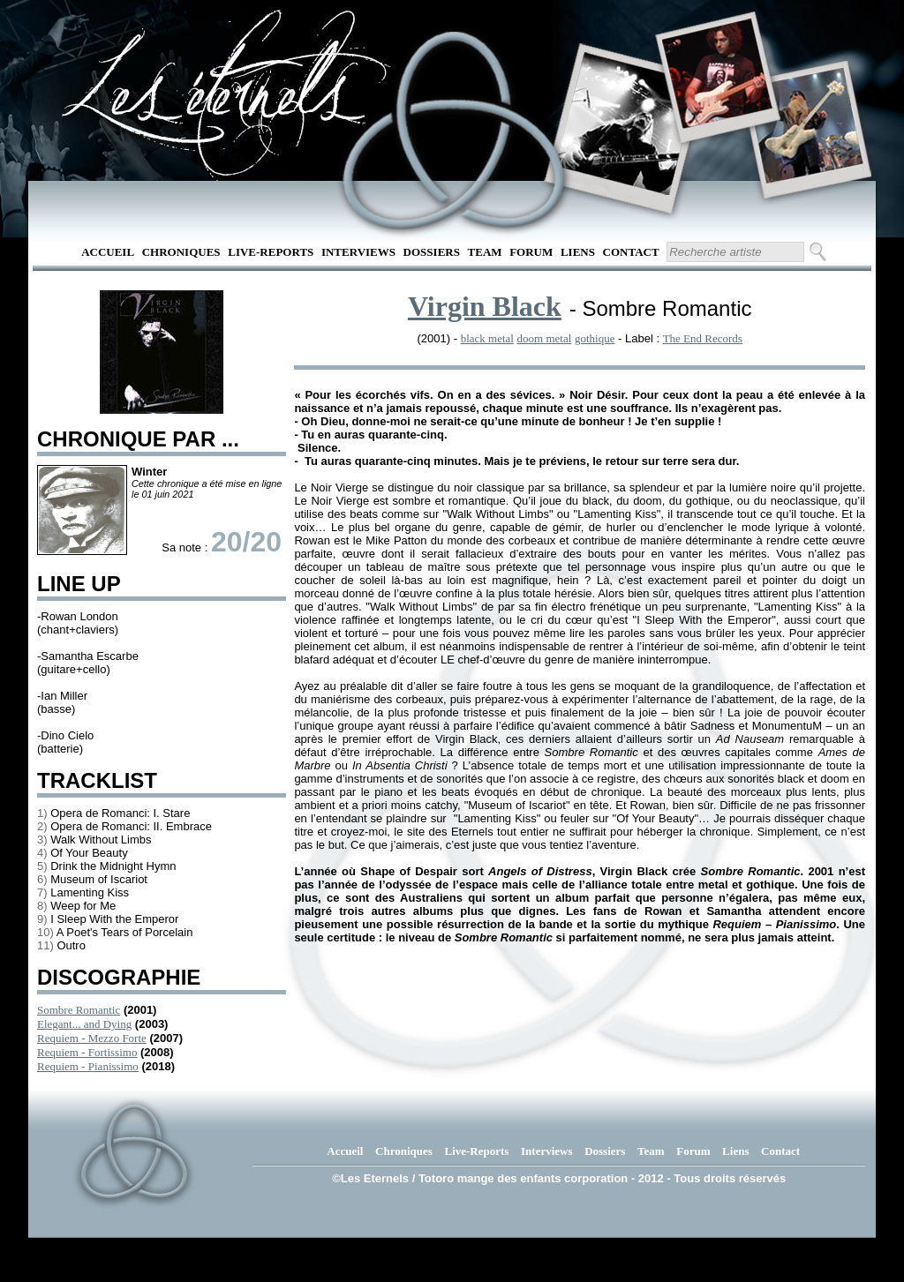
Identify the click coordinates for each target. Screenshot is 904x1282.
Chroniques (181, 252)
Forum (531, 252)
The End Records (702, 338)
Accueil (107, 252)
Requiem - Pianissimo (88, 1066)
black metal (487, 338)
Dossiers (431, 252)
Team (485, 252)
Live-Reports (270, 252)
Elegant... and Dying (84, 1024)
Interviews (358, 252)
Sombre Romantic (78, 1009)
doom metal (544, 338)
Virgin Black (484, 306)
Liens (578, 252)
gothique (595, 338)
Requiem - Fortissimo (87, 1052)
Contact (631, 252)
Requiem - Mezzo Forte (92, 1038)
